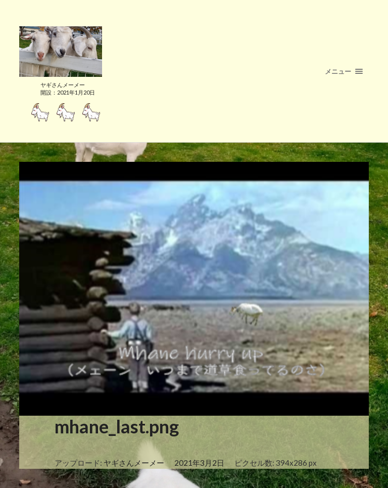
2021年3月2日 (199, 462)
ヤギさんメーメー (134, 462)
